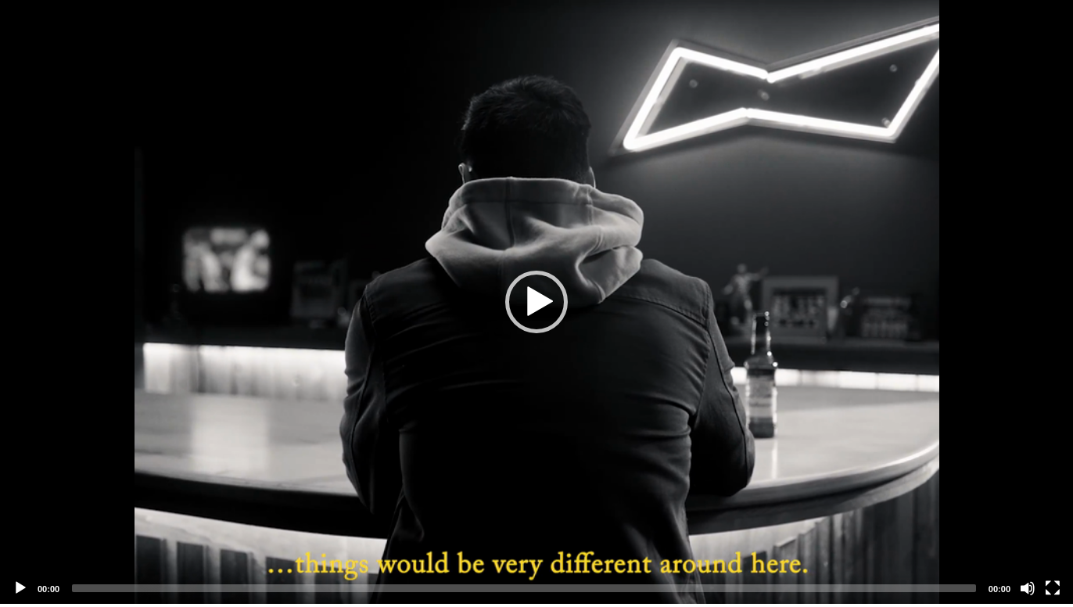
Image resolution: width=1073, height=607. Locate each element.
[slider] (524, 588)
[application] (536, 302)
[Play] (20, 588)
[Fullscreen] (1052, 588)
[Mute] (1027, 588)
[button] (536, 302)
